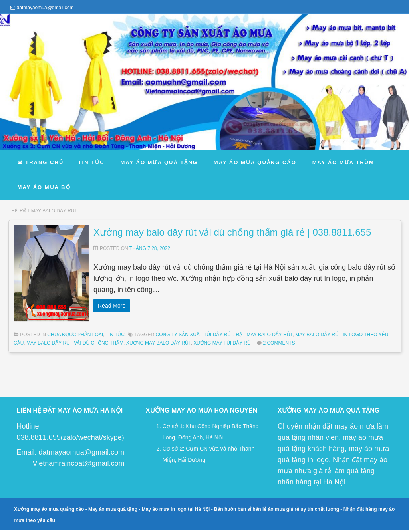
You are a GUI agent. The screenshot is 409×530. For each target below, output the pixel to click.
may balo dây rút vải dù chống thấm (74, 343)
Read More (111, 305)
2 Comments (279, 343)
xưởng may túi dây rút (223, 343)
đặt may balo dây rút (264, 334)
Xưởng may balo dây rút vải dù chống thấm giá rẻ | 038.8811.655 (232, 232)
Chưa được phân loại (75, 334)
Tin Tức (115, 334)
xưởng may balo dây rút (158, 343)
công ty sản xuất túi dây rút (194, 334)
